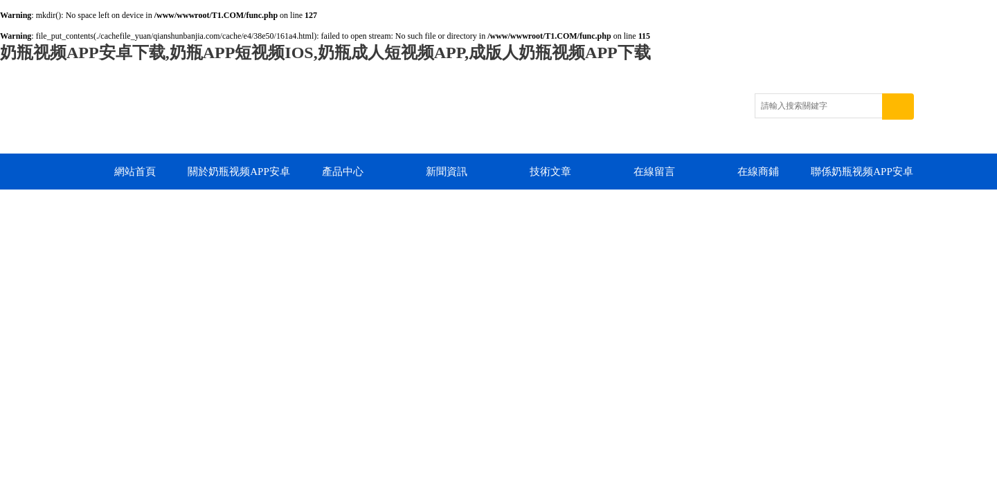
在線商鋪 (758, 171)
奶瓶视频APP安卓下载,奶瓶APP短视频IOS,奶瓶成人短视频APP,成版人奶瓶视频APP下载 (325, 53)
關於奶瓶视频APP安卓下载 (239, 178)
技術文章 (550, 171)
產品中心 (342, 171)
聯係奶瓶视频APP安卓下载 (862, 178)
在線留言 (654, 171)
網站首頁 (135, 171)
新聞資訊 (446, 171)
